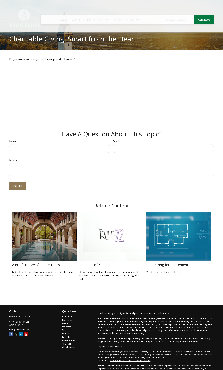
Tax (64, 330)
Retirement (67, 316)
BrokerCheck (163, 313)
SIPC (180, 351)
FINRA (174, 351)
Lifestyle (66, 337)
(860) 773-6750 (23, 316)
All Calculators (68, 347)
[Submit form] (17, 186)
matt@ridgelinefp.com (19, 329)
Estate (65, 323)
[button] (64, 12)
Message (14, 160)
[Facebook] (11, 334)
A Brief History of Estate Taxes (36, 264)
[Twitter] (16, 334)
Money (65, 333)
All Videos (66, 343)
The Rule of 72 (90, 264)
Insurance (66, 326)
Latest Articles (68, 340)
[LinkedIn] (21, 334)
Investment (67, 320)
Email (116, 141)
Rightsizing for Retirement (167, 264)
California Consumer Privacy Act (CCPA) (192, 338)
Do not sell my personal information (181, 341)
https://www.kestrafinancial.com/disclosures (130, 360)
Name (12, 141)
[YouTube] (26, 334)
